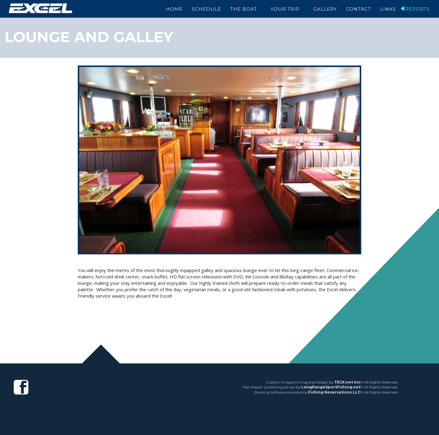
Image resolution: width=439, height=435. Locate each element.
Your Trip (286, 9)
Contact (358, 9)
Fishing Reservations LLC (334, 392)
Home (176, 9)
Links (388, 9)
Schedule (208, 9)
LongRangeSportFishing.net (330, 387)
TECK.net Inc (347, 382)
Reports (417, 9)
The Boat (246, 9)
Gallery (325, 9)
